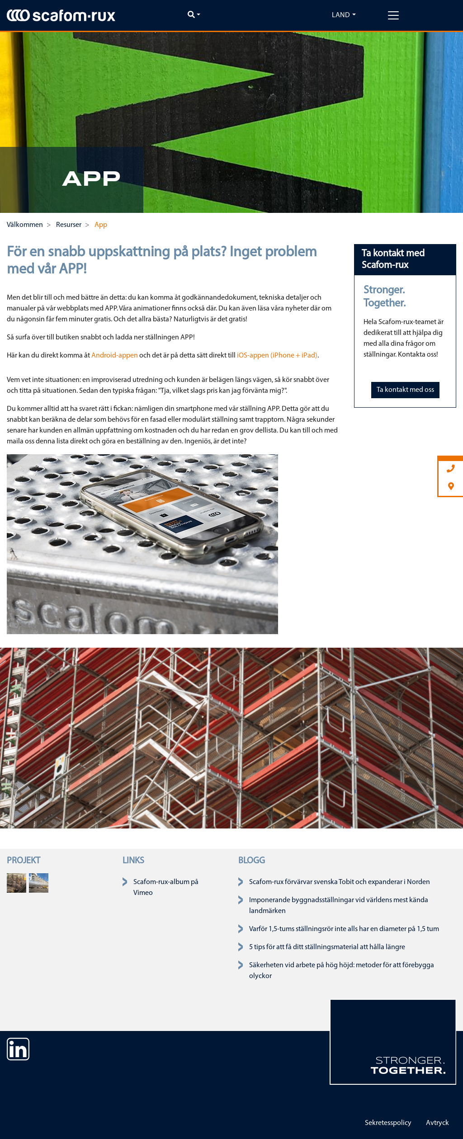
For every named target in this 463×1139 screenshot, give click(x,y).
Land (341, 15)
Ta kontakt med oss (405, 390)
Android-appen (114, 355)
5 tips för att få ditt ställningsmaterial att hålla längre (327, 947)
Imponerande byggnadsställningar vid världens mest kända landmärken (338, 906)
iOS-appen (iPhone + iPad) (277, 355)
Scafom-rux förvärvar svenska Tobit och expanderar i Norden (339, 882)
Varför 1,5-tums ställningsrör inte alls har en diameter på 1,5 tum (344, 929)
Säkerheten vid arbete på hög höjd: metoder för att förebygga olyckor (341, 971)
